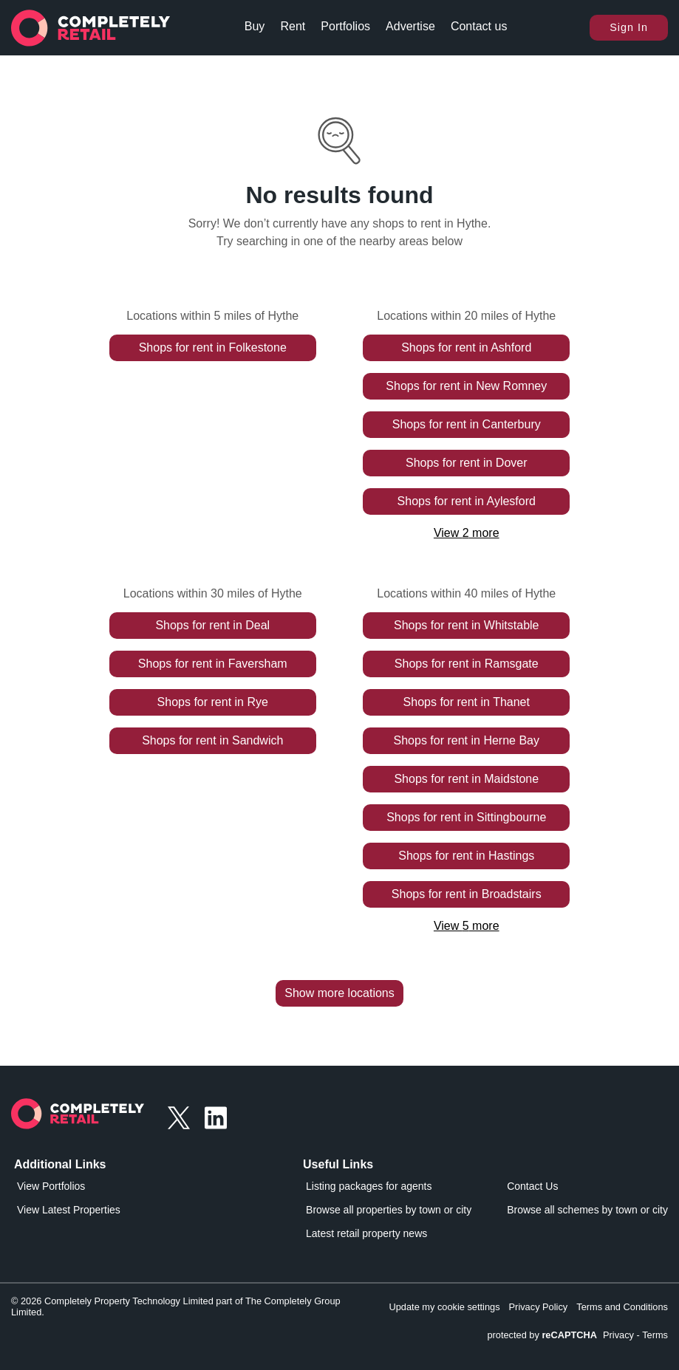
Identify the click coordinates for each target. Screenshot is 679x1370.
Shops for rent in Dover (467, 462)
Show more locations (339, 993)
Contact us (479, 26)
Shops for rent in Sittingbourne (466, 817)
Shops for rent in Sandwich (212, 740)
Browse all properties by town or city (388, 1210)
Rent (292, 26)
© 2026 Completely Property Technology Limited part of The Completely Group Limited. (176, 1306)
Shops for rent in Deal (212, 625)
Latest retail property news (366, 1233)
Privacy (618, 1334)
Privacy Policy (538, 1306)
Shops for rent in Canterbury (466, 424)
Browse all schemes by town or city (587, 1210)
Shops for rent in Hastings (466, 855)
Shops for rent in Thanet (466, 702)
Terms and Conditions (622, 1306)
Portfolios (345, 26)
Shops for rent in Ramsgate (467, 663)
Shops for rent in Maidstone (466, 779)
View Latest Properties (68, 1210)
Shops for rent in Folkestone (213, 347)
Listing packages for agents (368, 1186)
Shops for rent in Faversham (212, 663)
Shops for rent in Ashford (466, 347)
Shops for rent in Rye (212, 702)
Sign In (629, 27)
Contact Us (532, 1186)
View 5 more (466, 925)
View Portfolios (51, 1186)
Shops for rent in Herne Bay (466, 740)
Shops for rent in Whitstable (466, 625)
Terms (655, 1334)
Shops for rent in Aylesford (466, 501)
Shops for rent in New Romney (466, 386)
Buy (255, 26)
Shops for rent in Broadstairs (467, 894)
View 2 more (466, 533)
